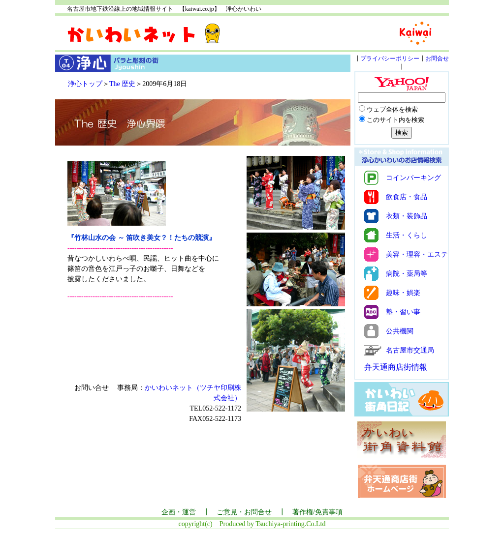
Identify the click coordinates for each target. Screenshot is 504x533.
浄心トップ (85, 84)
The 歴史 (122, 84)
